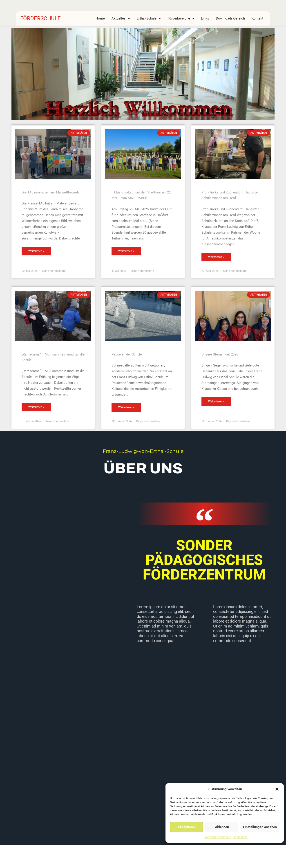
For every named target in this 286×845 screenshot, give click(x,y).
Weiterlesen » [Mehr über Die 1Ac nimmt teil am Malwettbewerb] (36, 251)
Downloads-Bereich (230, 18)
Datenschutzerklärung (217, 837)
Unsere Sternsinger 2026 (219, 354)
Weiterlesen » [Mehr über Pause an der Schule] (126, 407)
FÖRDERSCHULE (40, 18)
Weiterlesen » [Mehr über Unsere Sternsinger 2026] (216, 401)
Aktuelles (121, 18)
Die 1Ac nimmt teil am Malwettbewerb (50, 192)
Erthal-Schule (149, 18)
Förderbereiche (181, 18)
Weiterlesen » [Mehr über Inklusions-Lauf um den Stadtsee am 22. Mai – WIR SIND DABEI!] (126, 251)
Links (205, 18)
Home (100, 18)
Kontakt (257, 18)
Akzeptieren (187, 827)
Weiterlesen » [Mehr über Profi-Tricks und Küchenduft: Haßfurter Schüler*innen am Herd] (216, 257)
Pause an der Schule (127, 354)
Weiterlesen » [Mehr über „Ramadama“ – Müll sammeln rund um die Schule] (36, 407)
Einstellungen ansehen (260, 827)
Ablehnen (222, 827)
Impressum (240, 837)
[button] (277, 789)
